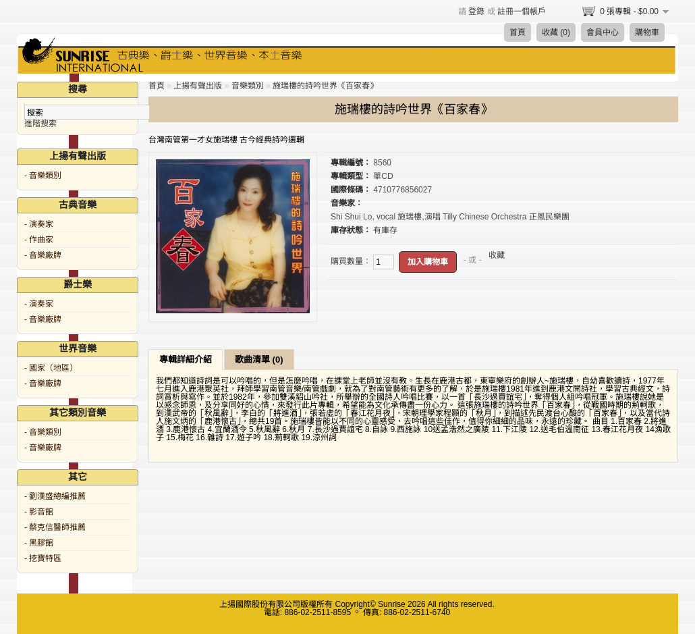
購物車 (647, 32)
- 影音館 (38, 512)
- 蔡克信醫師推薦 (55, 527)
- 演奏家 (38, 224)
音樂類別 (247, 85)
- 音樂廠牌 (42, 255)
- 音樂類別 (42, 175)
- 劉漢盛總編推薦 (55, 496)
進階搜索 (40, 123)
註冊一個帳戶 (521, 11)
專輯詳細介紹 (185, 359)
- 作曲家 (38, 239)
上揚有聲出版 (197, 85)
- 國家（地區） (51, 368)
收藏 (497, 255)
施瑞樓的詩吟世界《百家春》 (325, 85)
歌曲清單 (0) (259, 359)
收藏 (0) (556, 32)
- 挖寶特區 (42, 558)
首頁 (517, 32)
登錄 (476, 11)
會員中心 (602, 32)
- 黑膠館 (38, 543)
